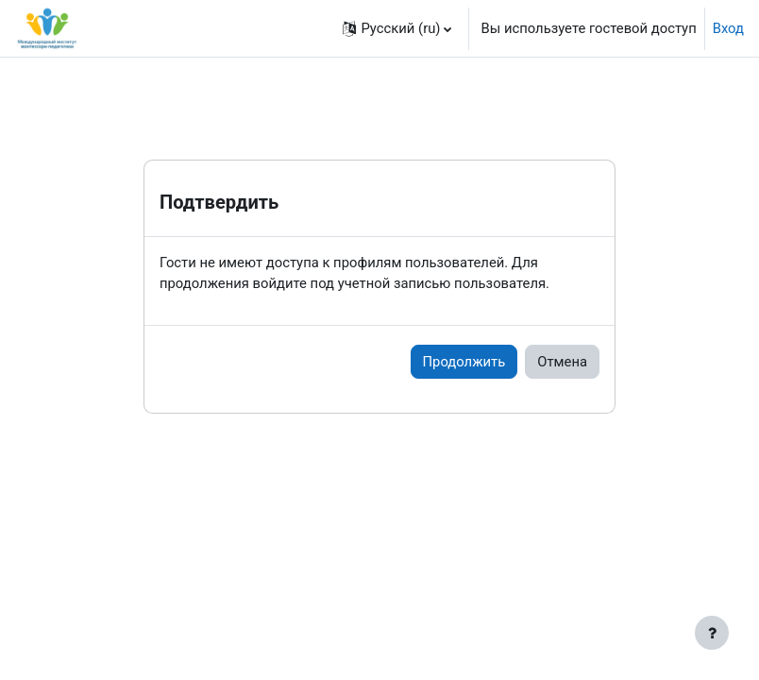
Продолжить (464, 361)
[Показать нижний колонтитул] (712, 633)
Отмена (562, 361)
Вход (728, 28)
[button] (396, 28)
